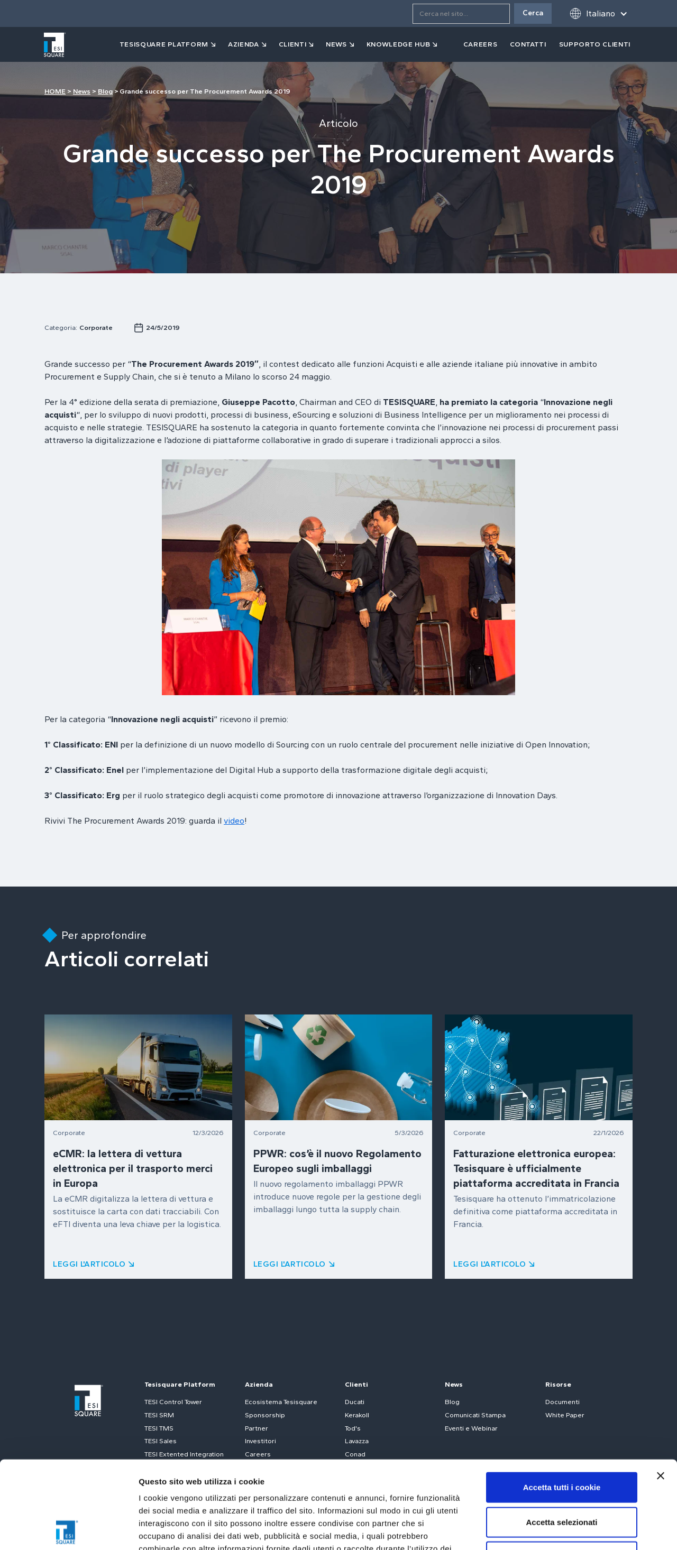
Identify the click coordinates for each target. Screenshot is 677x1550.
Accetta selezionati (561, 1434)
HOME (55, 91)
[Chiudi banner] (660, 1388)
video (234, 821)
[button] (598, 13)
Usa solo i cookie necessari (562, 1468)
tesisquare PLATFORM (164, 44)
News (81, 91)
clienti (293, 44)
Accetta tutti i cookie (562, 1399)
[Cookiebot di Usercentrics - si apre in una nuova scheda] (68, 1529)
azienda (243, 44)
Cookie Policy (324, 1486)
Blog (105, 91)
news (336, 44)
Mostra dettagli (556, 1529)
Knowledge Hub (398, 44)
